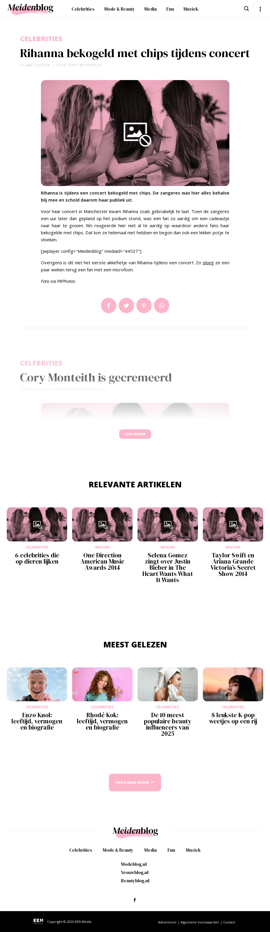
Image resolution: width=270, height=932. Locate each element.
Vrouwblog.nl (134, 873)
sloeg (208, 262)
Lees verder (135, 436)
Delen (108, 305)
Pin (144, 305)
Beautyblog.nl (135, 881)
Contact (229, 923)
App (161, 305)
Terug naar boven (131, 788)
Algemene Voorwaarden (199, 923)
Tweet (126, 305)
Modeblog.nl (134, 865)
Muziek (190, 9)
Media (150, 9)
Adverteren (167, 923)
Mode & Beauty (119, 9)
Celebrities (83, 9)
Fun (170, 9)
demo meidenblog (85, 65)
